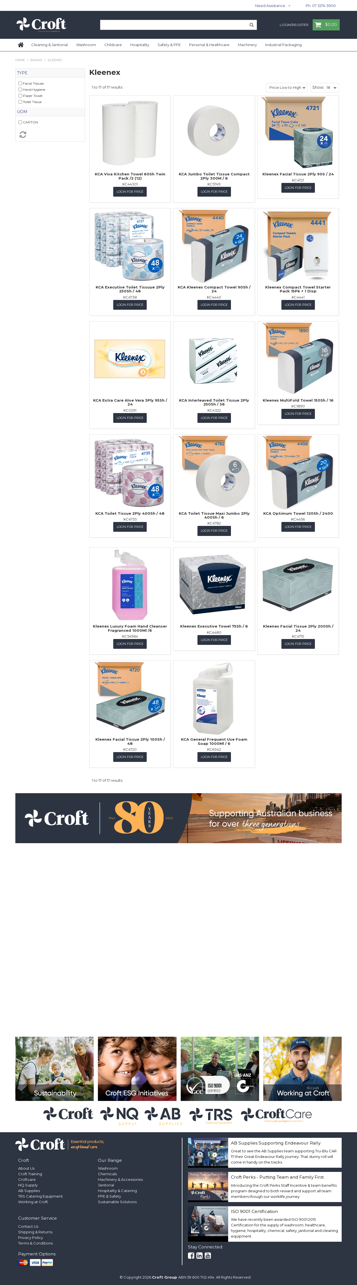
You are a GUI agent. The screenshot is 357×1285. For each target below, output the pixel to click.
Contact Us (28, 1226)
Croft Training (30, 1173)
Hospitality (139, 44)
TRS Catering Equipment (40, 1195)
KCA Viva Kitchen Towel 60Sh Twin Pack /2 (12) (130, 176)
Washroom (86, 44)
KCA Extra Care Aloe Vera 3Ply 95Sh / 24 (130, 402)
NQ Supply (28, 1184)
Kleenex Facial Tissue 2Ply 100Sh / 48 (130, 741)
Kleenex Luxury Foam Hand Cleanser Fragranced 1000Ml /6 (130, 628)
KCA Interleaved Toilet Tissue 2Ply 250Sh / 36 (214, 402)
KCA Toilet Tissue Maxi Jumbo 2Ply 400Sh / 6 (214, 515)
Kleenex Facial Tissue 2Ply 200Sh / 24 (298, 628)
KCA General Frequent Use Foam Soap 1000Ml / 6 (214, 741)
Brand (36, 60)
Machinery (247, 44)
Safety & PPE (169, 44)
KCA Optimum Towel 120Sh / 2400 (298, 513)
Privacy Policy (30, 1237)
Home (21, 45)
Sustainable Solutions (117, 1201)
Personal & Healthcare (209, 44)
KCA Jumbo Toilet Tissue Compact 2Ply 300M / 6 (214, 176)
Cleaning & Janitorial (49, 44)
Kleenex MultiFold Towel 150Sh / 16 (298, 400)
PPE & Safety (109, 1195)
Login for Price (130, 192)
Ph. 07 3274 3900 (321, 5)
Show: (318, 87)
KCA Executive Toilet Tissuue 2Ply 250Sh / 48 (130, 289)
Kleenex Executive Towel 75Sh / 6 (214, 626)
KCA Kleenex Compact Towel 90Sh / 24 (214, 289)
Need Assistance (270, 5)
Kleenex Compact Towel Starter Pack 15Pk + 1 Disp (298, 289)
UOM (22, 111)
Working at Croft (33, 1201)
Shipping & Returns (35, 1231)
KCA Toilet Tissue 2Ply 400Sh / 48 (130, 513)
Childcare (113, 44)
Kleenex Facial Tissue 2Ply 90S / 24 (298, 174)
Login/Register (294, 25)
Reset (50, 134)
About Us (26, 1167)
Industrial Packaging (283, 44)
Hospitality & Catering (117, 1190)
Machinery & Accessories (120, 1179)
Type (22, 72)
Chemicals (107, 1173)
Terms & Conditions (35, 1242)
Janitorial (106, 1184)
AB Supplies (29, 1190)
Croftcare (27, 1179)
